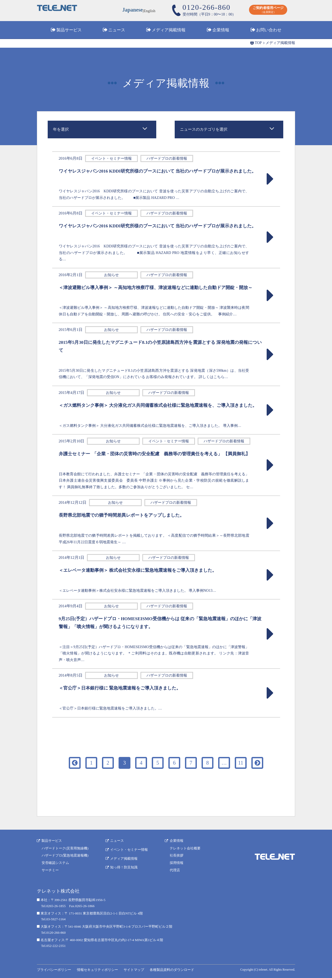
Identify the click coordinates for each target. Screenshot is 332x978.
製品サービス (69, 30)
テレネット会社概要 (185, 848)
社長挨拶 (177, 855)
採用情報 (177, 862)
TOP (258, 43)
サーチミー (50, 870)
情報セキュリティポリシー (97, 969)
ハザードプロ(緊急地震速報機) (65, 855)
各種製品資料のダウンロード (171, 969)
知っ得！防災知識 (124, 866)
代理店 (175, 870)
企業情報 (220, 30)
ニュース (116, 30)
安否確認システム (55, 862)
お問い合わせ (268, 30)
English (150, 10)
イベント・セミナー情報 (129, 849)
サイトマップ (133, 969)
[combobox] (102, 129)
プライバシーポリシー (54, 969)
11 (240, 762)
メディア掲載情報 (168, 30)
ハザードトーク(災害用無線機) (65, 848)
